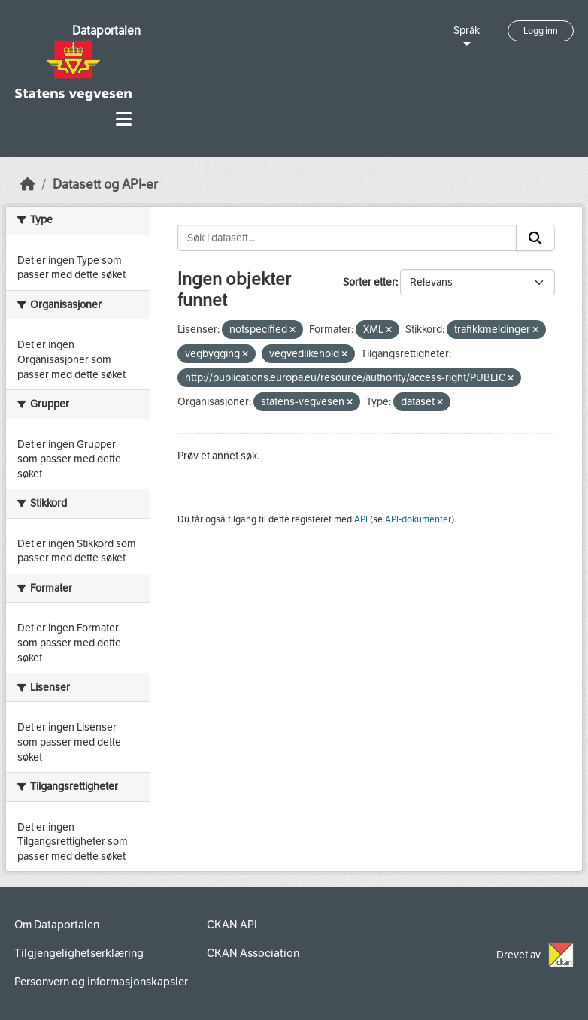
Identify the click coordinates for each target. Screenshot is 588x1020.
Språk (466, 30)
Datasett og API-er (105, 184)
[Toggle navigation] (124, 119)
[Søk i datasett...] (347, 238)
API (361, 519)
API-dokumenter (418, 519)
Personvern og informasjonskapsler (101, 981)
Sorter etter (369, 282)
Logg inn (540, 31)
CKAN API (232, 924)
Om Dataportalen (56, 924)
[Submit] (535, 238)
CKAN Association (253, 953)
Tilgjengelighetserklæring (79, 953)
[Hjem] (27, 184)
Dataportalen (106, 30)
